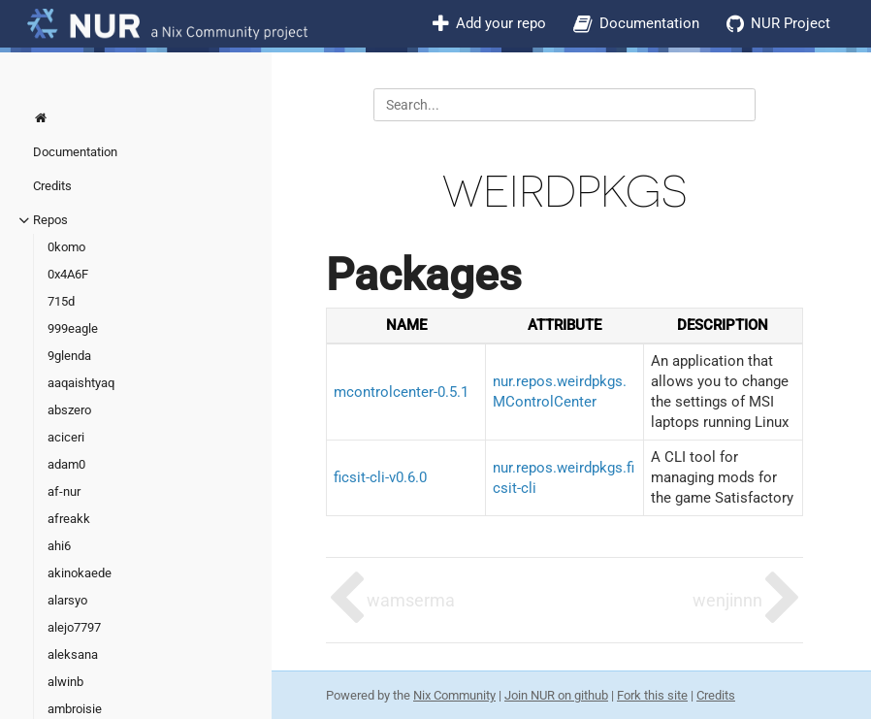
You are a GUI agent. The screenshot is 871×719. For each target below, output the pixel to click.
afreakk (69, 518)
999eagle (73, 328)
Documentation (649, 23)
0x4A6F (68, 274)
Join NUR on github (556, 695)
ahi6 (59, 546)
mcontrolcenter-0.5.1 (401, 392)
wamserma (411, 600)
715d (61, 301)
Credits (52, 186)
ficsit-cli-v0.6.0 (380, 477)
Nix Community (454, 695)
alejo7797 (74, 627)
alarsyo (67, 600)
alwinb (65, 681)
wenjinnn (727, 600)
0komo (66, 247)
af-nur (64, 491)
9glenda (69, 355)
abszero (69, 410)
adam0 (66, 464)
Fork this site (652, 695)
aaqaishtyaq (81, 383)
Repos (50, 219)
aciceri (66, 437)
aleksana (73, 654)
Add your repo (501, 23)
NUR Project (790, 23)
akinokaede (80, 573)
